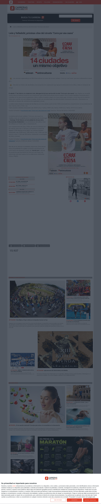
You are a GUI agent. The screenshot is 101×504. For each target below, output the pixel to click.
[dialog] (50, 489)
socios (14, 486)
